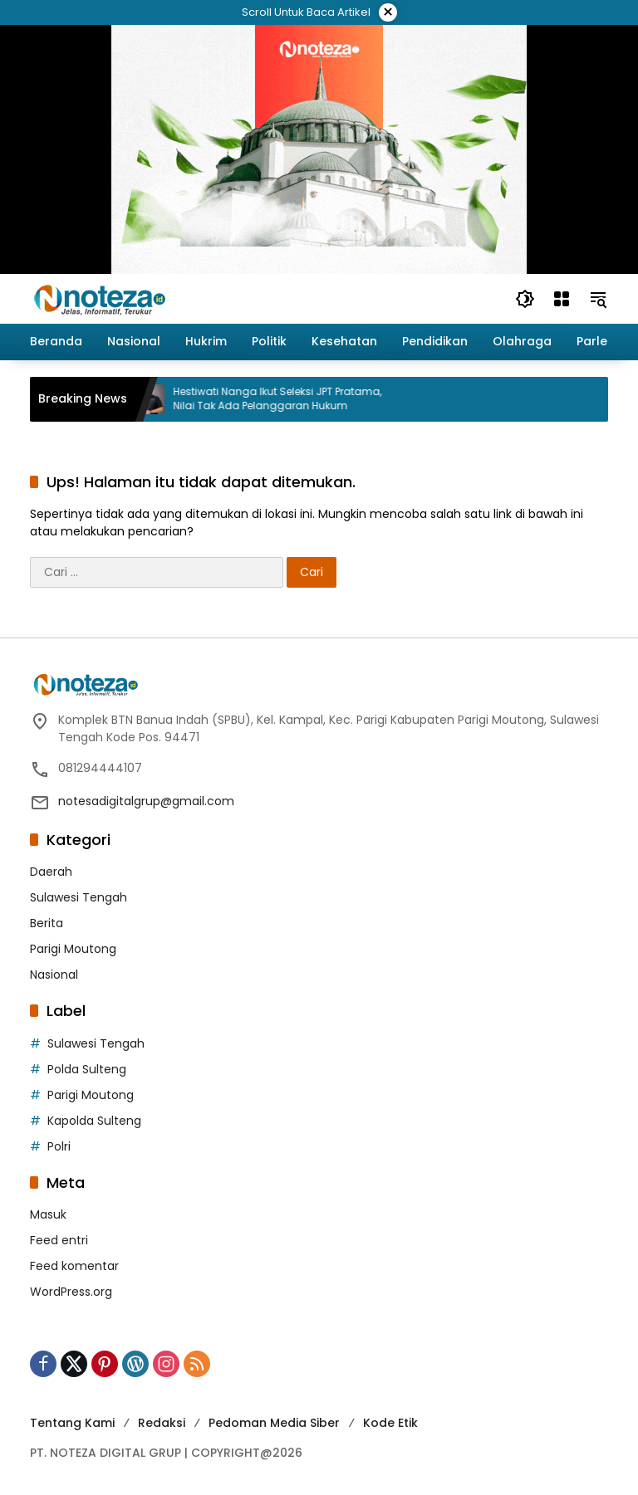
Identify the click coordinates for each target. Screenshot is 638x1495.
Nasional (54, 974)
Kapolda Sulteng (94, 1120)
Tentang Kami (72, 1422)
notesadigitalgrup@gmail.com (146, 801)
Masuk (48, 1214)
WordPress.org (71, 1291)
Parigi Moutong (73, 948)
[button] (525, 299)
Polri (59, 1146)
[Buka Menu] (562, 299)
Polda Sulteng (86, 1069)
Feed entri (59, 1240)
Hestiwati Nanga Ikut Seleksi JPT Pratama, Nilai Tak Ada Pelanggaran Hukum (288, 399)
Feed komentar (74, 1266)
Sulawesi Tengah (78, 897)
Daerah (51, 871)
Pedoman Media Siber (274, 1422)
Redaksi (161, 1422)
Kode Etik (390, 1422)
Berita (46, 923)
